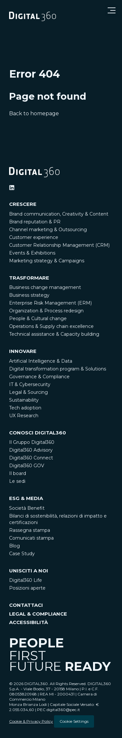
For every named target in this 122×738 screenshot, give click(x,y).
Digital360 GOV (26, 466)
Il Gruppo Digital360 (31, 442)
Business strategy (29, 295)
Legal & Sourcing (28, 392)
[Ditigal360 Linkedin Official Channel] (11, 187)
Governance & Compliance (39, 377)
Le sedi (17, 481)
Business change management (45, 287)
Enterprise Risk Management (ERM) (50, 303)
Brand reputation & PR (35, 222)
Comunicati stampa (31, 538)
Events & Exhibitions (32, 253)
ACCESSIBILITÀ (28, 622)
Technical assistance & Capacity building (54, 334)
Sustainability (24, 400)
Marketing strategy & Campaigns (46, 261)
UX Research (23, 416)
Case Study (22, 554)
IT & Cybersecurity (29, 384)
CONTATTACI (26, 605)
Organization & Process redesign (46, 311)
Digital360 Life (25, 580)
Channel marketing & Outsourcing (48, 229)
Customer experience (33, 237)
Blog (14, 546)
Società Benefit (27, 508)
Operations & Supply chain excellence (51, 326)
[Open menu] (111, 10)
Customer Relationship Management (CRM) (59, 245)
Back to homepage (34, 113)
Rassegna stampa (29, 530)
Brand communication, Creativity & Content (58, 214)
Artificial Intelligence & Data (40, 361)
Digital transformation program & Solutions (57, 369)
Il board (17, 473)
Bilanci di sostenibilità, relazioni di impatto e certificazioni (58, 519)
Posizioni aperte (27, 588)
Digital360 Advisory (31, 450)
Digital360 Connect (31, 458)
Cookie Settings (74, 721)
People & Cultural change (38, 318)
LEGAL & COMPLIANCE (38, 614)
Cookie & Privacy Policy (31, 721)
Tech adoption (25, 408)
